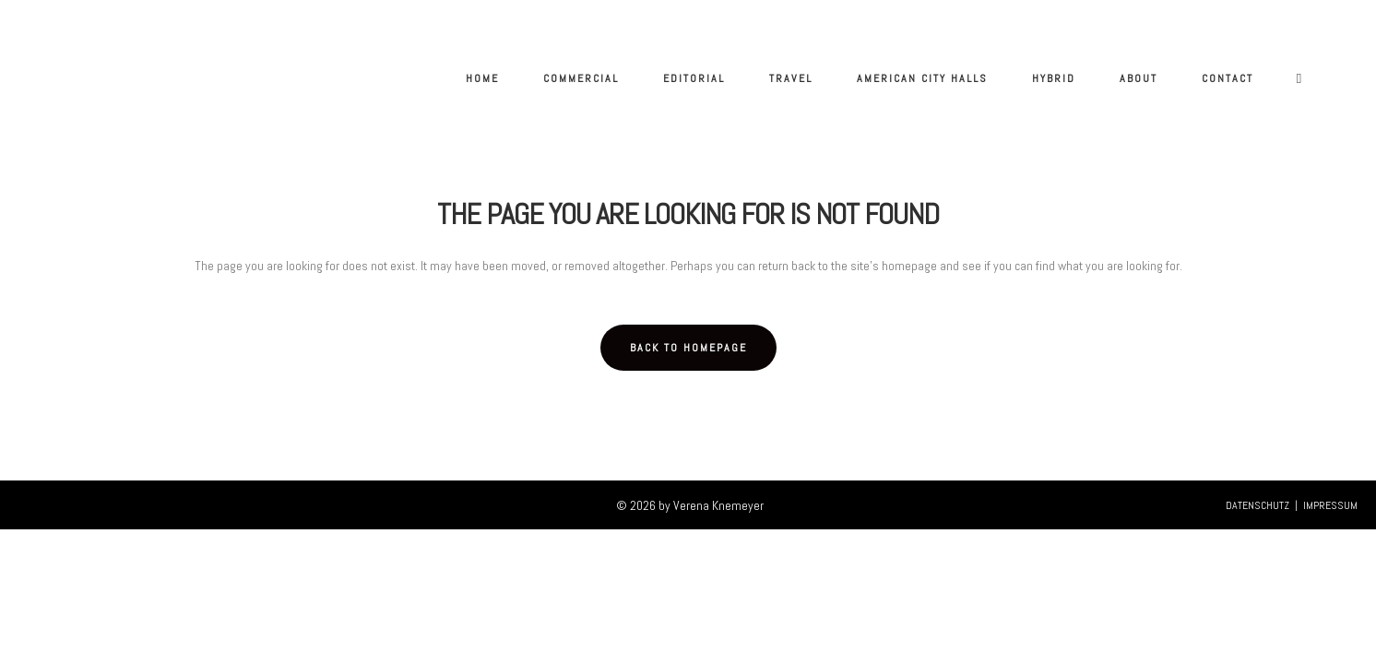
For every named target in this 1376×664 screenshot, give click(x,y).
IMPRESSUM (1330, 505)
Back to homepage (688, 347)
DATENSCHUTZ (1257, 505)
